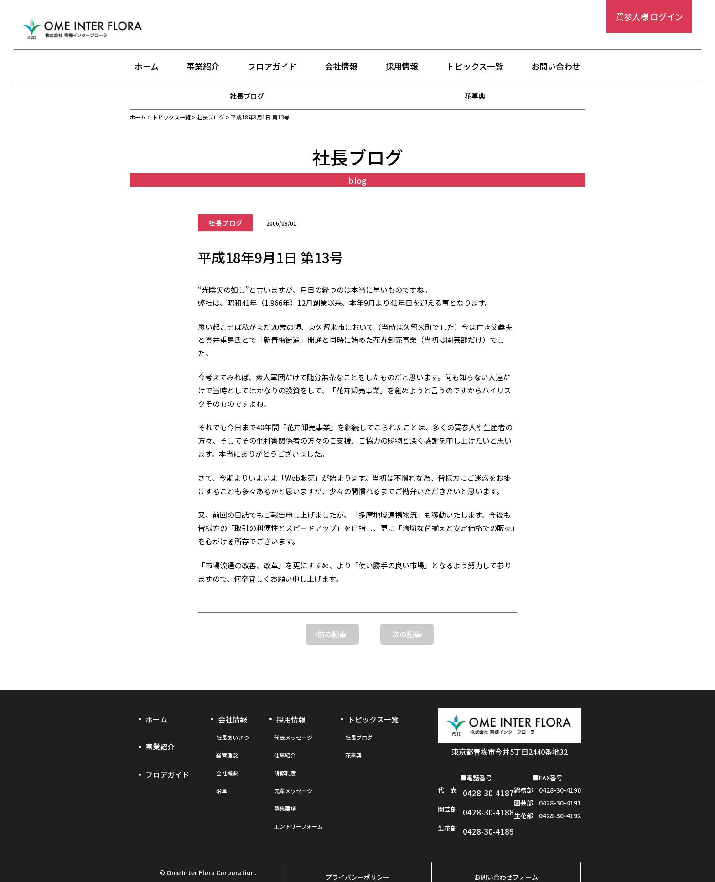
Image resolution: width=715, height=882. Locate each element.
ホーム (147, 67)
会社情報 (341, 67)
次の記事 (425, 634)
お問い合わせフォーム (506, 853)
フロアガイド (272, 67)
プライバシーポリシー (357, 853)
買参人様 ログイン (649, 16)
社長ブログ (247, 95)
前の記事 (289, 634)
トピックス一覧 (474, 67)
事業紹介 (203, 67)
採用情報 (401, 67)
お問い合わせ (555, 67)
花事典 (475, 95)
